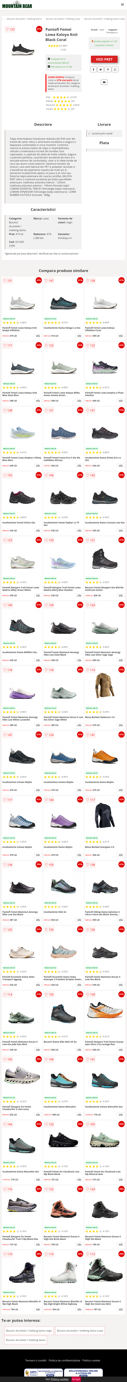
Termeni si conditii (36, 1360)
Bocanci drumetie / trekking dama (24, 18)
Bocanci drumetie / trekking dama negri (29, 1330)
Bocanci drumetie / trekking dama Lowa (104, 18)
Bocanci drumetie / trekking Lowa (63, 18)
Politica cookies (91, 1360)
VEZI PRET (104, 59)
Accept (76, 1379)
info (38, 335)
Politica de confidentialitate (64, 1360)
